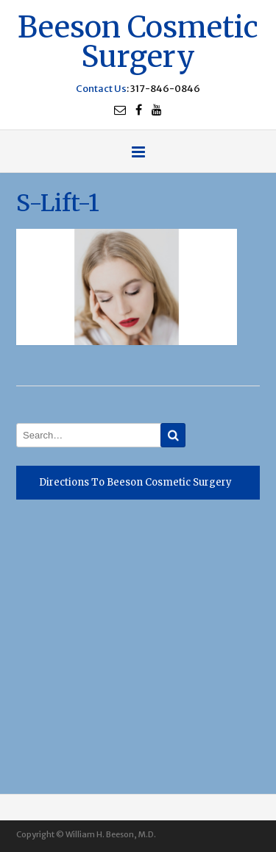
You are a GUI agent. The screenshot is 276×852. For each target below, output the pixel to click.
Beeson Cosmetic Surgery (138, 40)
